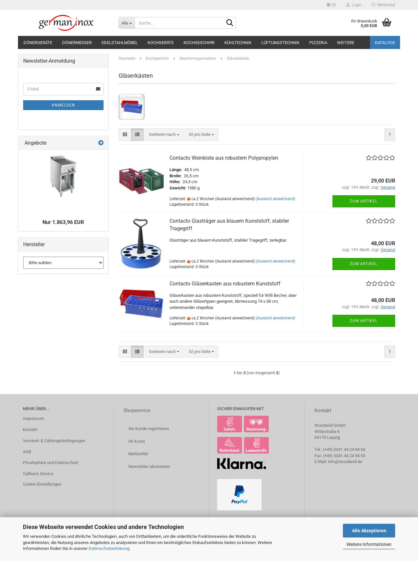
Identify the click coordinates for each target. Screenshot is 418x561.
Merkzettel (383, 5)
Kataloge (385, 42)
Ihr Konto (136, 441)
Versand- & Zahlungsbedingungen (54, 440)
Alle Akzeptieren (369, 530)
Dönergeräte (38, 42)
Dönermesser (77, 42)
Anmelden (63, 105)
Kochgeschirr (199, 42)
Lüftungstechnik (280, 42)
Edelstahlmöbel (120, 42)
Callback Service (38, 473)
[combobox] (164, 134)
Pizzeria (318, 42)
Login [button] (354, 5)
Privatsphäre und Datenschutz (50, 462)
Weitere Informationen (369, 544)
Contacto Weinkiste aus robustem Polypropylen (223, 158)
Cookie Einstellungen (42, 484)
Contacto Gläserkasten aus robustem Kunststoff (225, 283)
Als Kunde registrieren (148, 428)
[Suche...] (127, 23)
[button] (331, 5)
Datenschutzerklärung (108, 548)
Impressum (33, 418)
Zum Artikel (364, 201)
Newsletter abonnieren (149, 466)
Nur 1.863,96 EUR (63, 222)
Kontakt (30, 429)
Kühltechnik (237, 42)
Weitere (345, 42)
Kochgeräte (161, 42)
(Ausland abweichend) (275, 199)
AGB (27, 451)
